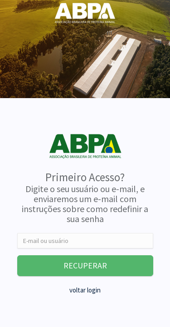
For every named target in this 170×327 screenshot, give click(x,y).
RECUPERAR (85, 265)
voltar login (85, 290)
